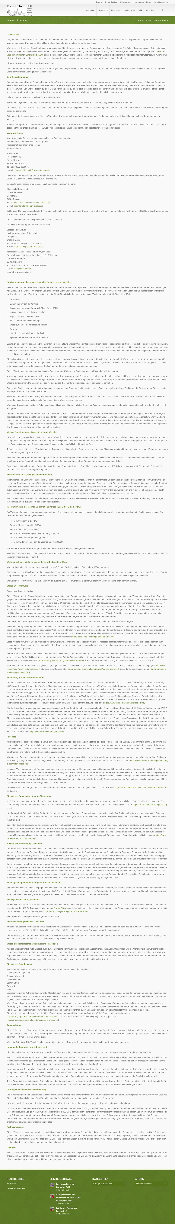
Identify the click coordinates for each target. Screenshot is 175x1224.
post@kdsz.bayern (22, 268)
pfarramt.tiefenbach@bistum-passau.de (32, 170)
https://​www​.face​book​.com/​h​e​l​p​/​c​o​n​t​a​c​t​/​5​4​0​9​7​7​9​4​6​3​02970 (141, 787)
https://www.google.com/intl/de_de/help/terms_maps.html (33, 1020)
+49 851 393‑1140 (41, 202)
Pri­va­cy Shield (59, 908)
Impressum (11, 1183)
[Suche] (162, 10)
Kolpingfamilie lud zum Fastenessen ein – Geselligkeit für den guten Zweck (68, 1197)
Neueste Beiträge (111, 2)
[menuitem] (99, 2)
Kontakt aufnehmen (161, 2)
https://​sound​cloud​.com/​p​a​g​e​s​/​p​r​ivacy (47, 731)
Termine (99, 2)
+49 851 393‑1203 (19, 202)
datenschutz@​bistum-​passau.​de (28, 206)
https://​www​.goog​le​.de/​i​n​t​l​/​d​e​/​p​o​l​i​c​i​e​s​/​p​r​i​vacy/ (124, 703)
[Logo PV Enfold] (20, 10)
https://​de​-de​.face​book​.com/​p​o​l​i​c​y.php (150, 804)
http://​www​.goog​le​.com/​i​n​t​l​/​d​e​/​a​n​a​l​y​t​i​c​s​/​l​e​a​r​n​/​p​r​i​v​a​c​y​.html (93, 669)
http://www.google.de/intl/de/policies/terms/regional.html (32, 1016)
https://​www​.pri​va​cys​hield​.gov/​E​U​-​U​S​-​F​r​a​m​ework (61, 660)
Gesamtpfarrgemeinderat (142, 2)
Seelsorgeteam (125, 2)
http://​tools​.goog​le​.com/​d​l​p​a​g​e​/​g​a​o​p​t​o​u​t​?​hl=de (93, 637)
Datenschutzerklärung (17, 20)
